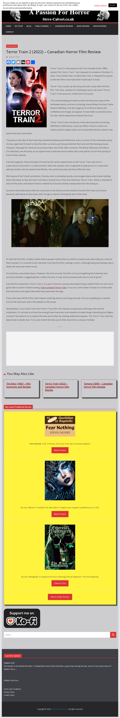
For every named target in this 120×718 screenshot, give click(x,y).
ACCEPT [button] (113, 5)
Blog (29, 26)
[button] (50, 26)
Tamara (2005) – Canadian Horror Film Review (98, 385)
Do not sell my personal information (17, 8)
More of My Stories (60, 596)
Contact (10, 32)
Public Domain (42, 26)
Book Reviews (83, 26)
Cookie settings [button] (100, 5)
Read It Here (60, 450)
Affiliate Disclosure (11, 680)
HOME (8, 26)
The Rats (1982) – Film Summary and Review (18, 385)
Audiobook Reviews (64, 26)
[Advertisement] (60, 349)
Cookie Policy (9, 695)
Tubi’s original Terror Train (53, 287)
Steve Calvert (15, 57)
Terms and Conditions (12, 689)
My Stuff (19, 26)
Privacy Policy (9, 692)
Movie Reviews (99, 26)
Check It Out (60, 583)
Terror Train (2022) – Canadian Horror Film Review (57, 387)
